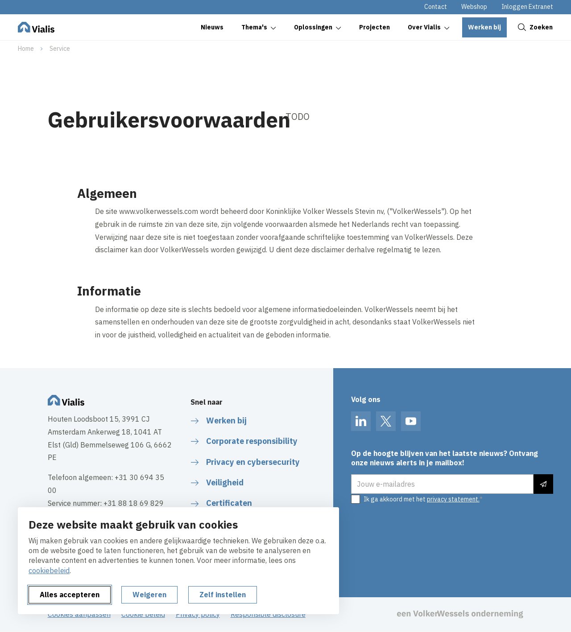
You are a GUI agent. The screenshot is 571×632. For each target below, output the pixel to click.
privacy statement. (453, 499)
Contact (435, 7)
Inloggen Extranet (527, 7)
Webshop (474, 7)
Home (26, 49)
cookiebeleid (49, 570)
